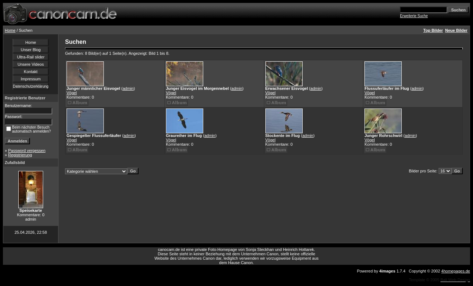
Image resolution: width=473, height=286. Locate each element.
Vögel (72, 93)
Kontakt (30, 71)
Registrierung (20, 155)
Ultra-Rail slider (30, 57)
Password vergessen (26, 150)
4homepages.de (455, 271)
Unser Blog (31, 49)
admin (127, 88)
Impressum (31, 79)
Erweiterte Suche (414, 16)
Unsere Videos (31, 64)
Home (10, 30)
